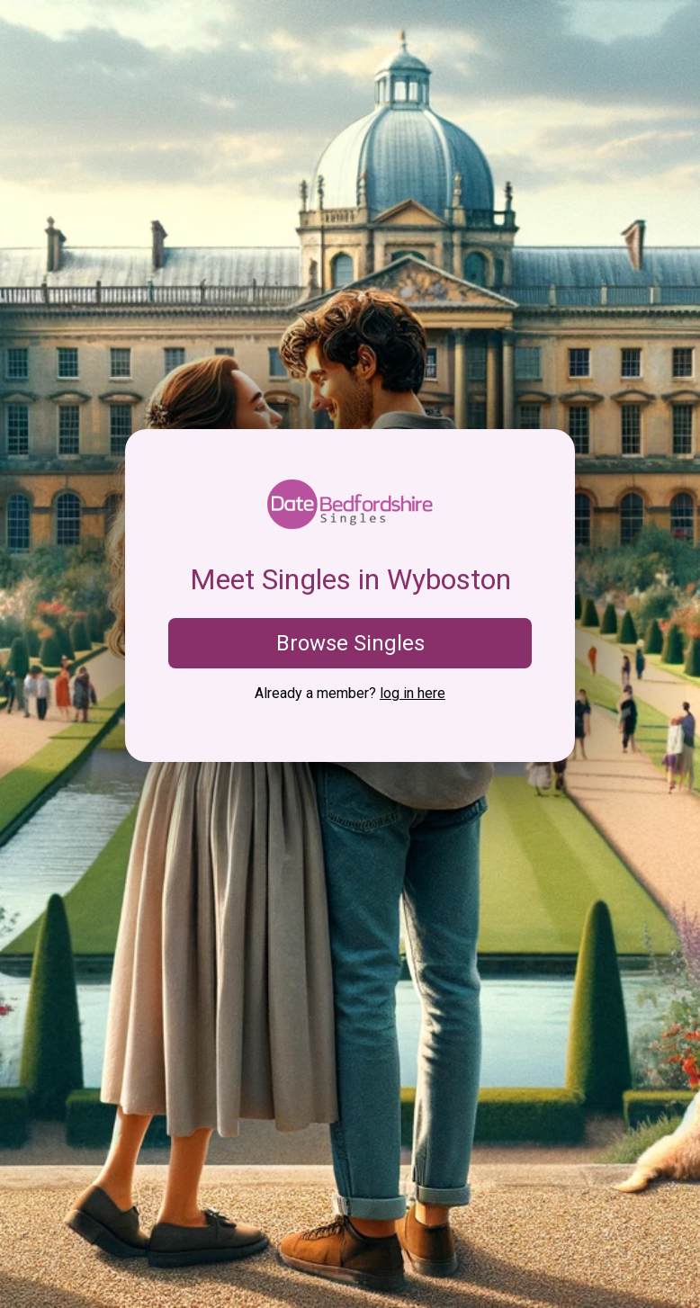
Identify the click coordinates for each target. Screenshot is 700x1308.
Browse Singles (350, 643)
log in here (412, 693)
